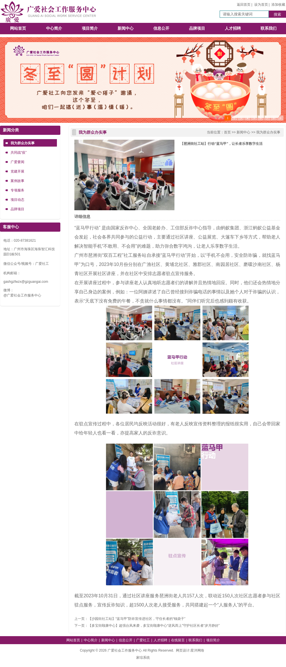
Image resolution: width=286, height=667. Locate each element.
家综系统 (143, 658)
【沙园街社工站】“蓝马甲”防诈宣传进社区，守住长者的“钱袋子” (136, 619)
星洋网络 (197, 650)
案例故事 (17, 181)
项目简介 (90, 28)
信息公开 (161, 28)
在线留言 (178, 640)
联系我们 (269, 28)
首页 (227, 132)
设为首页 (261, 5)
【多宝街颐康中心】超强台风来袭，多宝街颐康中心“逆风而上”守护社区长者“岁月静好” (154, 626)
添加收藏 (278, 5)
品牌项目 (197, 28)
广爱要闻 (17, 162)
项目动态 (17, 200)
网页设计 (183, 650)
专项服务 (17, 190)
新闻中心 (126, 28)
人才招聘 (233, 28)
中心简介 (54, 28)
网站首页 (18, 28)
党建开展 (17, 171)
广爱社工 (143, 640)
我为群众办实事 (23, 143)
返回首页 (244, 5)
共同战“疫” (19, 153)
